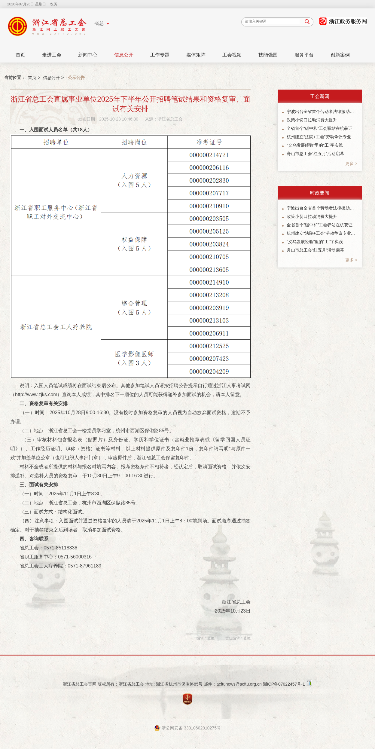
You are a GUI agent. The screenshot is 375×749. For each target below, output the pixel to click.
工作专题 (159, 54)
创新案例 (340, 54)
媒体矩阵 (196, 54)
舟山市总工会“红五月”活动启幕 (315, 153)
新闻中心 (87, 54)
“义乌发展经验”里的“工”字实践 (315, 145)
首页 (20, 54)
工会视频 (232, 54)
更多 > (351, 163)
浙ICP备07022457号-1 (284, 684)
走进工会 (51, 54)
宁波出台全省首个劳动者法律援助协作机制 (322, 111)
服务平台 (304, 54)
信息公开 (123, 54)
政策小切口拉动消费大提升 (312, 120)
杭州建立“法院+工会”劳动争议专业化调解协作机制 (322, 136)
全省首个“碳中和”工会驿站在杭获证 (319, 128)
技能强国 (268, 54)
